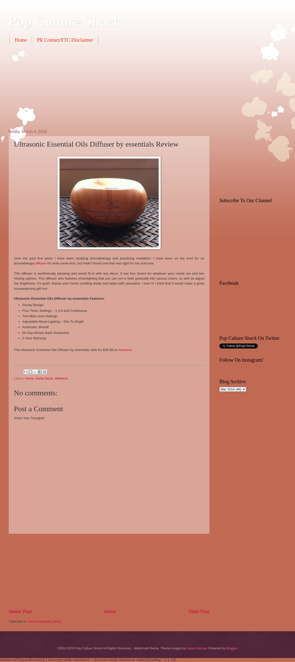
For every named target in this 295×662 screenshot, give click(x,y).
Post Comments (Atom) (44, 621)
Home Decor (44, 378)
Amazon (124, 350)
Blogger (231, 648)
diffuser (40, 263)
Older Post (198, 611)
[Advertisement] (78, 86)
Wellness (61, 378)
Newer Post (20, 611)
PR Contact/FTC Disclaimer (65, 40)
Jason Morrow (197, 648)
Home (21, 40)
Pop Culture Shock (65, 21)
